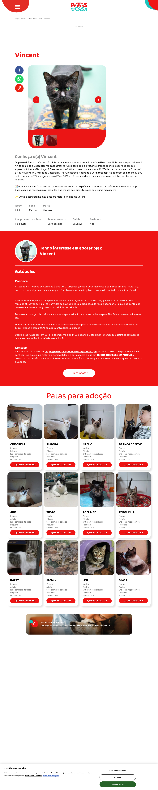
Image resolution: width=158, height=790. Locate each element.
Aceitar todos (118, 784)
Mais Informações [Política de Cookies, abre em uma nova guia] (51, 775)
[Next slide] (98, 99)
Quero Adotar (79, 373)
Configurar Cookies (117, 770)
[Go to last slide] (36, 99)
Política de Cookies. (33, 775)
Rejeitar (117, 777)
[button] (38, 140)
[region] (79, 777)
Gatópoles (25, 271)
